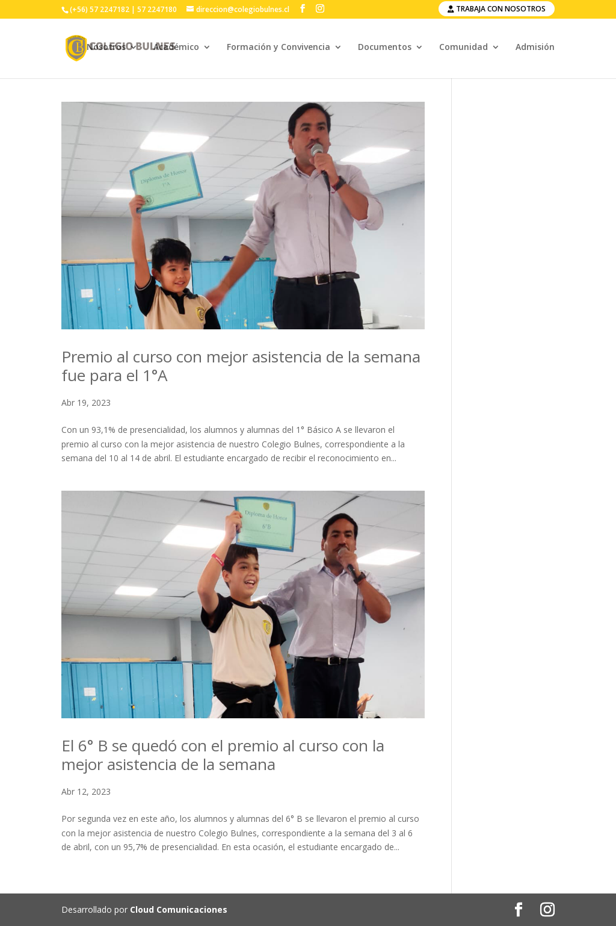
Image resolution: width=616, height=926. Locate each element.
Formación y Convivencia (278, 50)
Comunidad (463, 50)
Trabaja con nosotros (497, 9)
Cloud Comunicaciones (178, 909)
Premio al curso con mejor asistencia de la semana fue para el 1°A (240, 366)
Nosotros (106, 50)
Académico (176, 50)
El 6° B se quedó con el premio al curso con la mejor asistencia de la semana (222, 755)
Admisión (535, 50)
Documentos (384, 50)
